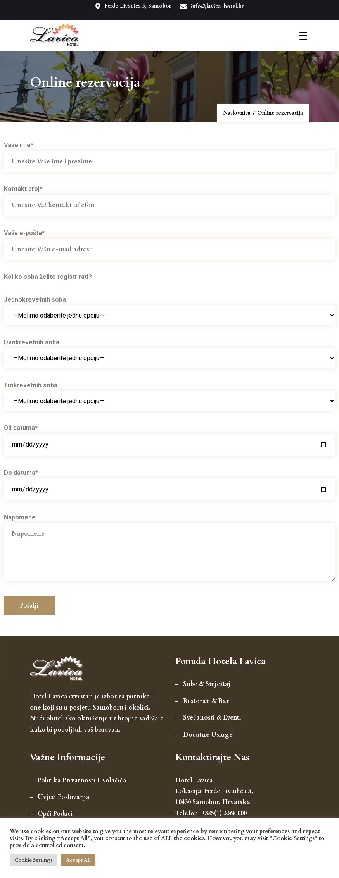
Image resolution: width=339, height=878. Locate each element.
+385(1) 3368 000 (224, 812)
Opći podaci (55, 813)
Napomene (169, 547)
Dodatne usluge (208, 733)
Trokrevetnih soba (169, 392)
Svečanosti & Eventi (212, 717)
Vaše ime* (169, 152)
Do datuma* (169, 480)
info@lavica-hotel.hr (213, 6)
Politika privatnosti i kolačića (82, 779)
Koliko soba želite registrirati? (48, 276)
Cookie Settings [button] (33, 860)
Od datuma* (169, 435)
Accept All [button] (78, 860)
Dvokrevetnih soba (169, 349)
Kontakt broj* (169, 196)
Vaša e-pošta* (169, 240)
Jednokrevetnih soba (169, 306)
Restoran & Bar (206, 700)
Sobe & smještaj (206, 683)
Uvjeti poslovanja (64, 796)
